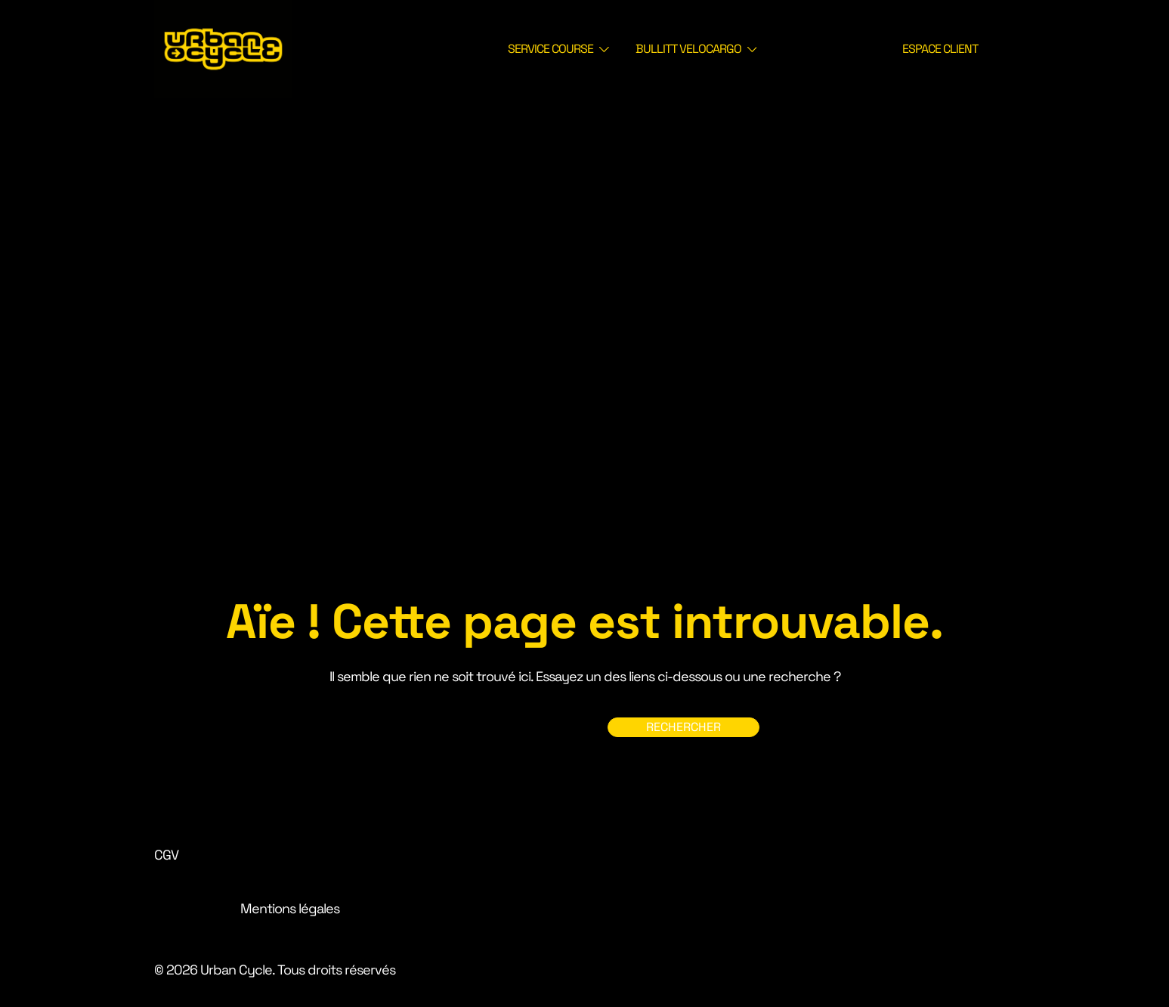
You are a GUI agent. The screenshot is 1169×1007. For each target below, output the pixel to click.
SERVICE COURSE (550, 49)
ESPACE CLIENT (940, 49)
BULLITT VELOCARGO (688, 49)
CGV (166, 854)
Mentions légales (289, 908)
